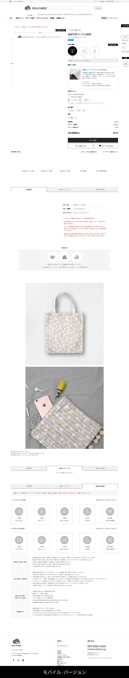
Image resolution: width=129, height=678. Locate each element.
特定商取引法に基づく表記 (63, 657)
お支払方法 (59, 659)
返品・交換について (62, 663)
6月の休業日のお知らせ (112, 18)
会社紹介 (59, 651)
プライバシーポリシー (62, 655)
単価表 (52, 18)
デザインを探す (30, 18)
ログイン (95, 1)
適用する (86, 100)
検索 (98, 8)
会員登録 (102, 1)
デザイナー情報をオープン (111, 152)
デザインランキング (42, 18)
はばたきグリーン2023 (46, 171)
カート (117, 1)
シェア (71, 40)
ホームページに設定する (17, 1)
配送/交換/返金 (100, 189)
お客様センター (60, 18)
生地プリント (20, 18)
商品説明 (28, 189)
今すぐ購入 (93, 140)
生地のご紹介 (113, 45)
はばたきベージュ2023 (28, 171)
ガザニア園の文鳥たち (101, 171)
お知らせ (104, 18)
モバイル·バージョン (64, 672)
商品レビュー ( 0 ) (64, 189)
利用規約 (59, 653)
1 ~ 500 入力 (74, 100)
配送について (60, 661)
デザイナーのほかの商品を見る (89, 152)
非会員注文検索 (110, 1)
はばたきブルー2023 (65, 171)
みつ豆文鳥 (83, 171)
